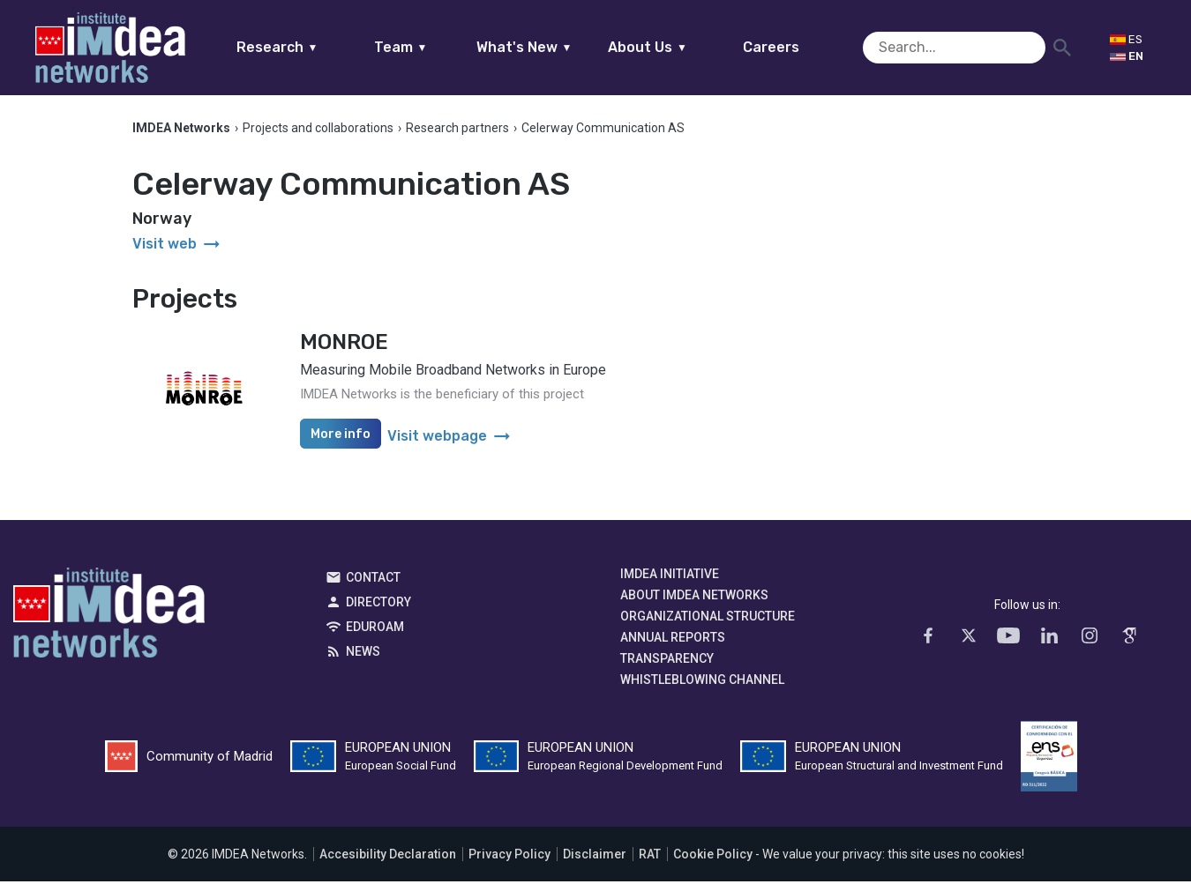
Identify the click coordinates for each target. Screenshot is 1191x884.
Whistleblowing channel (702, 682)
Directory (378, 605)
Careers (805, 47)
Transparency (667, 661)
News (363, 654)
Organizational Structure (707, 619)
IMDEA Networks (109, 619)
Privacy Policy (509, 857)
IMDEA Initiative (669, 576)
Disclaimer (594, 857)
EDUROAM (375, 629)
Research (311, 47)
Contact (373, 580)
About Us (682, 47)
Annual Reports (672, 640)
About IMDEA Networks (694, 598)
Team (434, 47)
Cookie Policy (713, 857)
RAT (650, 857)
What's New (558, 47)
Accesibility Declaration (387, 857)
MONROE (344, 344)
